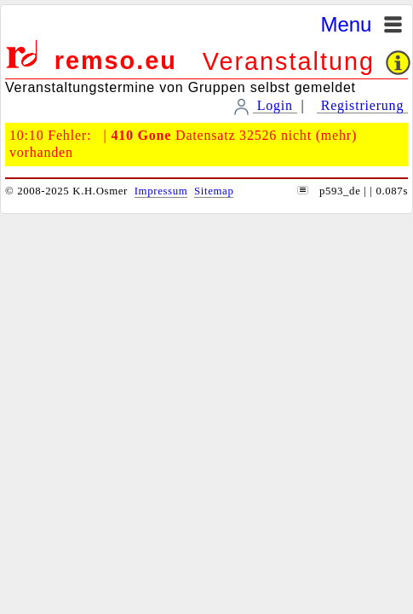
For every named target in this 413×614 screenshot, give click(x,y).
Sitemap (213, 191)
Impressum (161, 191)
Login (275, 105)
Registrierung (362, 105)
